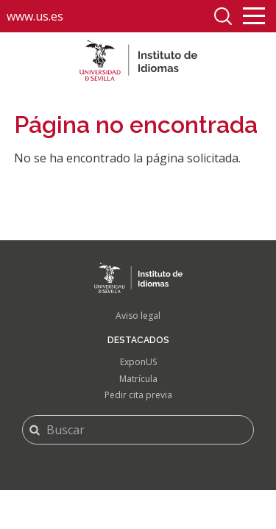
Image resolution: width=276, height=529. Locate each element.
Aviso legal (138, 315)
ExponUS (138, 362)
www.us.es (35, 16)
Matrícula (138, 379)
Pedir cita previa (138, 395)
